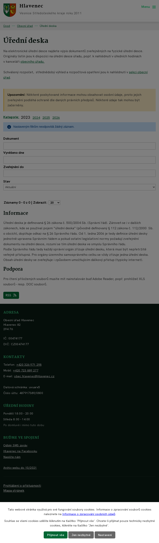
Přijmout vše (55, 535)
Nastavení (105, 535)
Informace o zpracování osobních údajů (88, 514)
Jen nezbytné (81, 535)
